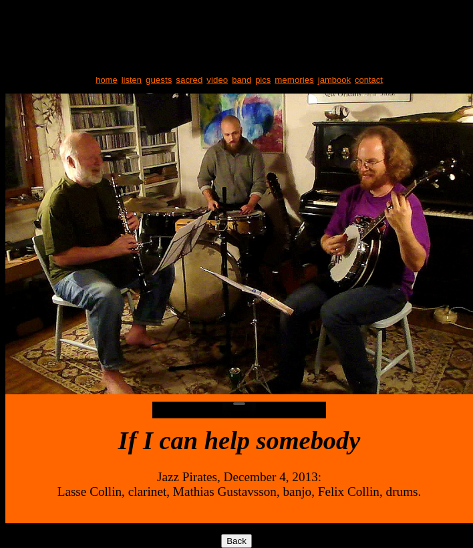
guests (159, 80)
